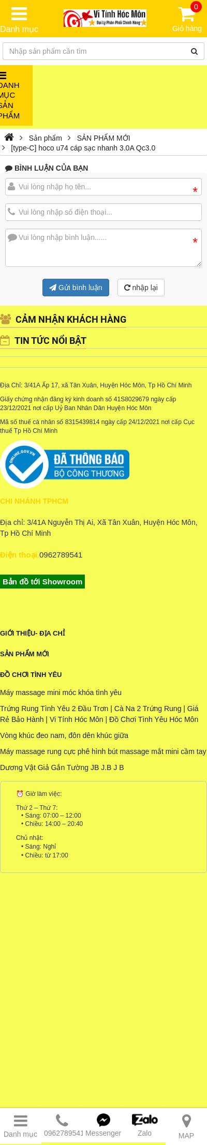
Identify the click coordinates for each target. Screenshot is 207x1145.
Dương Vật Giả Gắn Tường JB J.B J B (62, 767)
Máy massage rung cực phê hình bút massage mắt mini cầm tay (103, 751)
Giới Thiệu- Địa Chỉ (32, 633)
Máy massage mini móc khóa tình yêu (61, 692)
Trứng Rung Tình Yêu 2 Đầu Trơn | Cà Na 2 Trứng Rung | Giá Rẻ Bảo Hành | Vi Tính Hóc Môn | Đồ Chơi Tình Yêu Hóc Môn (99, 714)
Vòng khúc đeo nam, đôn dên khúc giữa (64, 735)
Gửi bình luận (75, 287)
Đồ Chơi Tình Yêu (31, 675)
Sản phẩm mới (24, 654)
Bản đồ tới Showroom (42, 581)
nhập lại (141, 287)
